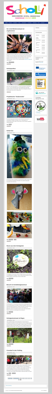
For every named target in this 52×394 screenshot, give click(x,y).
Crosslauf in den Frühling (14, 350)
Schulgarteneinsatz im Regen (15, 318)
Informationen (24, 22)
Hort (38, 22)
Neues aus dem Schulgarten (15, 246)
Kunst (15, 239)
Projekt (10, 124)
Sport (10, 373)
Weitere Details (41, 62)
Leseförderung (11, 62)
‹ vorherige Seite (16, 378)
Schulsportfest (11, 68)
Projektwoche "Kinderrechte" (15, 96)
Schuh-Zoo (10, 130)
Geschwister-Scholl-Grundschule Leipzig (16, 390)
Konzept (10, 22)
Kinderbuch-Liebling (27, 59)
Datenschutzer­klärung (9, 385)
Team (19, 22)
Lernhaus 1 (11, 239)
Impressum (42, 22)
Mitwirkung (34, 22)
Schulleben (15, 22)
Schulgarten (11, 278)
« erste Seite (10, 378)
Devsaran (45, 390)
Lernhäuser (29, 22)
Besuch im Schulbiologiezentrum (17, 284)
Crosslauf (13, 373)
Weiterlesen (9, 63)
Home (6, 22)
